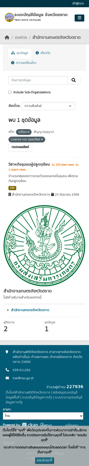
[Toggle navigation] (79, 18)
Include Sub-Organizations (29, 92)
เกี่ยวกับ (43, 53)
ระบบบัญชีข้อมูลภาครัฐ (37, 397)
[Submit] (74, 80)
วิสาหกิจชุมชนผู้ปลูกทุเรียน (29, 164)
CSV (12, 188)
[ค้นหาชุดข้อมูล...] (38, 80)
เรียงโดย (14, 106)
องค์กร (21, 38)
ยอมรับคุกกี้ (44, 460)
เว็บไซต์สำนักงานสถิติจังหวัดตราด (28, 392)
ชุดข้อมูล (19, 53)
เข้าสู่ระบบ (78, 3)
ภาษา (6, 409)
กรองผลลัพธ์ (20, 147)
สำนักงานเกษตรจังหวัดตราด (56, 38)
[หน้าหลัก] (7, 38)
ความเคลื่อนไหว (23, 63)
